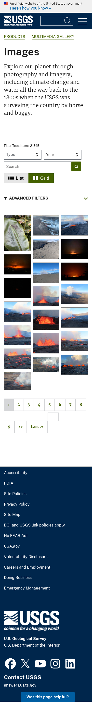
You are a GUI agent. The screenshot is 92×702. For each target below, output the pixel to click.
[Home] (18, 25)
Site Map (12, 515)
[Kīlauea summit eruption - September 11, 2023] (74, 294)
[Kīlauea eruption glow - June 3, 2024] (74, 272)
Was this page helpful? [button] (47, 697)
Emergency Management (27, 588)
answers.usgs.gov (20, 685)
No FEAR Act (16, 536)
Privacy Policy (17, 504)
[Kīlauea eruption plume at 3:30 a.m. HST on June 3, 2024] (17, 288)
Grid (44, 178)
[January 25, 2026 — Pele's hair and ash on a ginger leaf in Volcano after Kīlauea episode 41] (17, 233)
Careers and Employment (27, 567)
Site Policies (15, 494)
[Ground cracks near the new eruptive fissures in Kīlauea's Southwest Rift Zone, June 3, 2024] (46, 273)
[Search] (68, 21)
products (14, 36)
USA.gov (12, 546)
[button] (46, 198)
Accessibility (15, 473)
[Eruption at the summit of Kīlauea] (17, 381)
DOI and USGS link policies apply (34, 525)
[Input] (56, 21)
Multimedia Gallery (53, 36)
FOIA (8, 483)
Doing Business (18, 578)
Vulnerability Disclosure (26, 557)
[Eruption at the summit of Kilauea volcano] (46, 365)
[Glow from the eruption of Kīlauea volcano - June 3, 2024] (74, 249)
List (20, 178)
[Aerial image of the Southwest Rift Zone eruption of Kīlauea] (46, 225)
